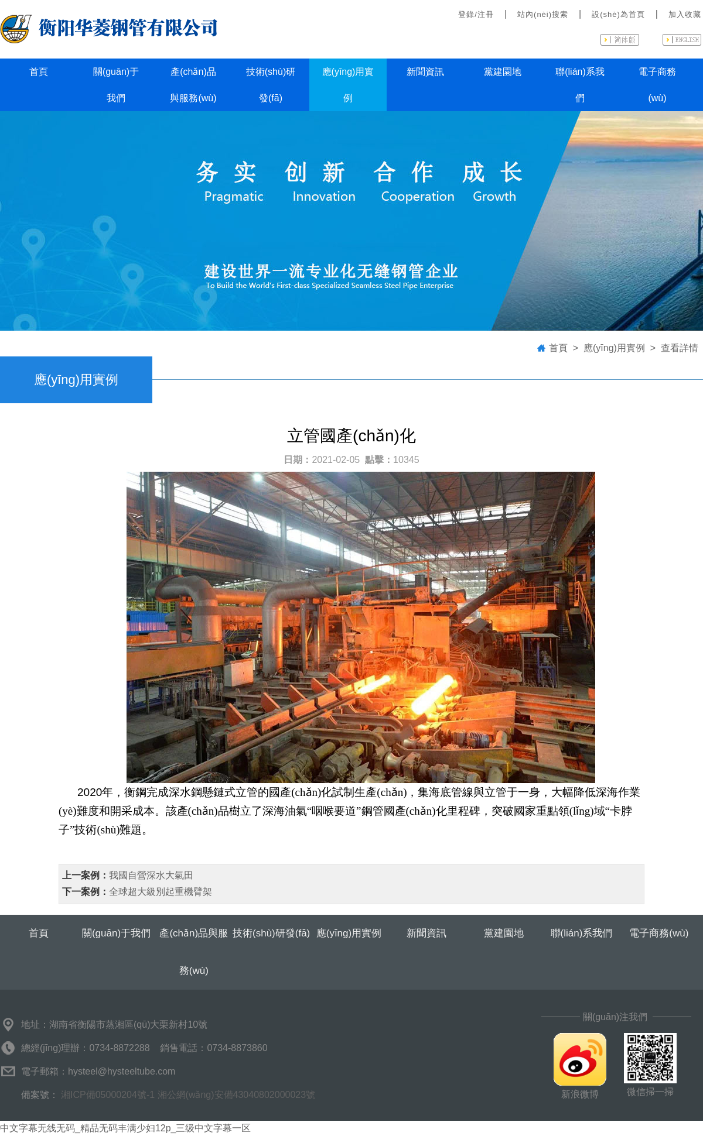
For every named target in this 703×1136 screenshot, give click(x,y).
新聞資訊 (425, 72)
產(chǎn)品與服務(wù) (193, 85)
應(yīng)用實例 (348, 85)
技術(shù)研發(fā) (270, 85)
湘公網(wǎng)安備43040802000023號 (237, 1095)
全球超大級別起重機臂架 (160, 892)
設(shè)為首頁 (618, 14)
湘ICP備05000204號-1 (108, 1095)
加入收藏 (684, 14)
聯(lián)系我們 (580, 85)
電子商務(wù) (657, 85)
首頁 (38, 72)
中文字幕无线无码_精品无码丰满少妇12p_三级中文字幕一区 (125, 1128)
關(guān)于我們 (116, 85)
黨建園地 (502, 72)
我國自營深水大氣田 (151, 875)
